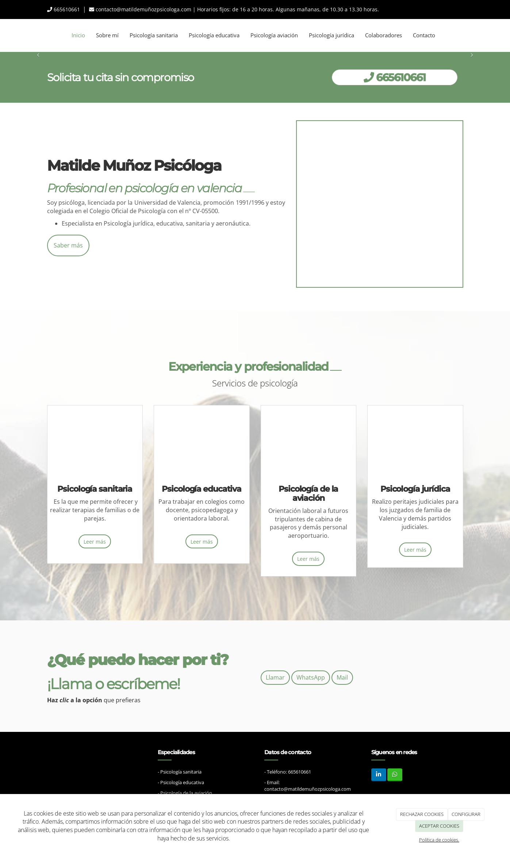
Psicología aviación (274, 35)
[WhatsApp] (394, 765)
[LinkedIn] (378, 765)
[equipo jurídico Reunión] (415, 444)
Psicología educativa (214, 35)
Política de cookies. (439, 839)
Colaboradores (383, 35)
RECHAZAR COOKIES (422, 814)
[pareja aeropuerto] (308, 444)
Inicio (78, 35)
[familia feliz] (95, 444)
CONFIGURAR (466, 814)
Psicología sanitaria (154, 35)
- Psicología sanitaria (180, 762)
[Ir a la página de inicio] (3, 35)
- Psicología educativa (181, 773)
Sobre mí (107, 35)
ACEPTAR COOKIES (439, 826)
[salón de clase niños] (201, 444)
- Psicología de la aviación (185, 784)
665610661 (67, 9)
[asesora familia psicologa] (380, 204)
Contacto (424, 35)
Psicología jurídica (331, 35)
